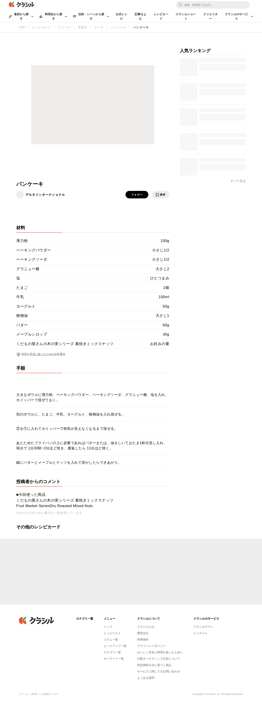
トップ (108, 626)
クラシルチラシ (203, 626)
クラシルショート (186, 16)
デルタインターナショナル (45, 194)
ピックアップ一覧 (115, 646)
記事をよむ (140, 16)
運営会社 (143, 633)
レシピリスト (112, 633)
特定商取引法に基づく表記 (154, 665)
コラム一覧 (111, 639)
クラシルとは (145, 626)
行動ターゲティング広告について (158, 658)
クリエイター (210, 16)
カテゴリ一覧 (112, 652)
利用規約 (143, 639)
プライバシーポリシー (151, 646)
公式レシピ (121, 16)
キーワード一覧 (114, 658)
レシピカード (161, 16)
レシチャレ (200, 633)
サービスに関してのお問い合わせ (158, 671)
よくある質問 (145, 677)
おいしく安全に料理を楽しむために (160, 652)
